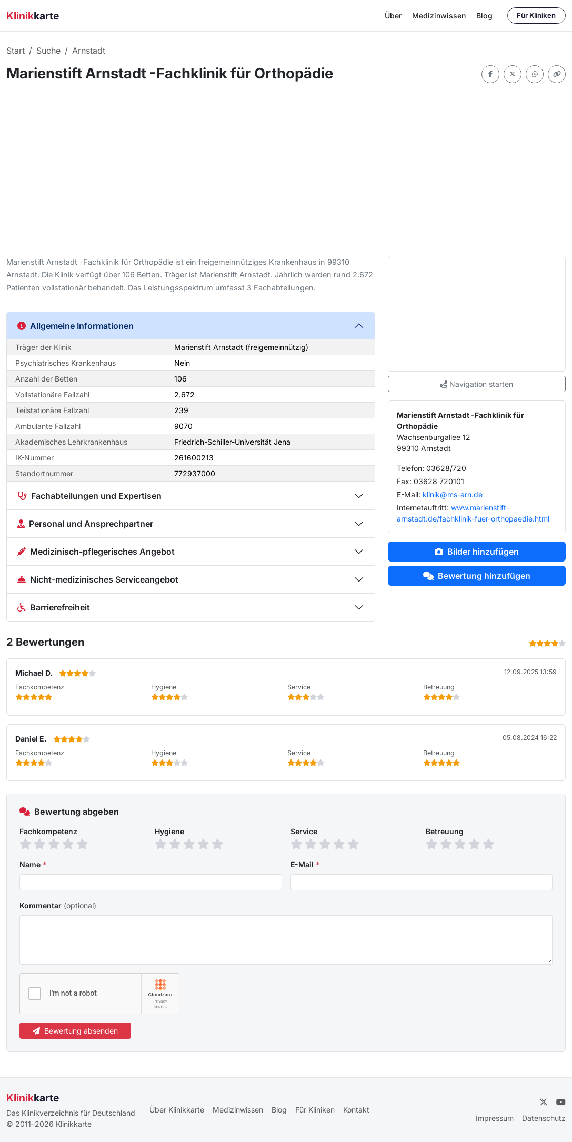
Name (33, 864)
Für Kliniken (536, 15)
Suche (48, 50)
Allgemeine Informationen (75, 325)
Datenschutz (544, 1118)
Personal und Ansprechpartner (85, 523)
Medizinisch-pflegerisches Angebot (96, 551)
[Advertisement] (286, 169)
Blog (484, 15)
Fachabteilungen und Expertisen (89, 495)
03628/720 (446, 468)
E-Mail (305, 864)
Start (15, 50)
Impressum (495, 1118)
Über (393, 15)
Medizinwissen (439, 15)
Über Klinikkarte (176, 1109)
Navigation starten (476, 383)
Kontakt (356, 1109)
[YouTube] (561, 1102)
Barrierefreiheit (53, 607)
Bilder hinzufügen (477, 551)
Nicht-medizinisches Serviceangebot (97, 579)
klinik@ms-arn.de (453, 494)
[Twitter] (543, 1102)
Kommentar (57, 905)
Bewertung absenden (75, 1030)
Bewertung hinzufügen (476, 575)
